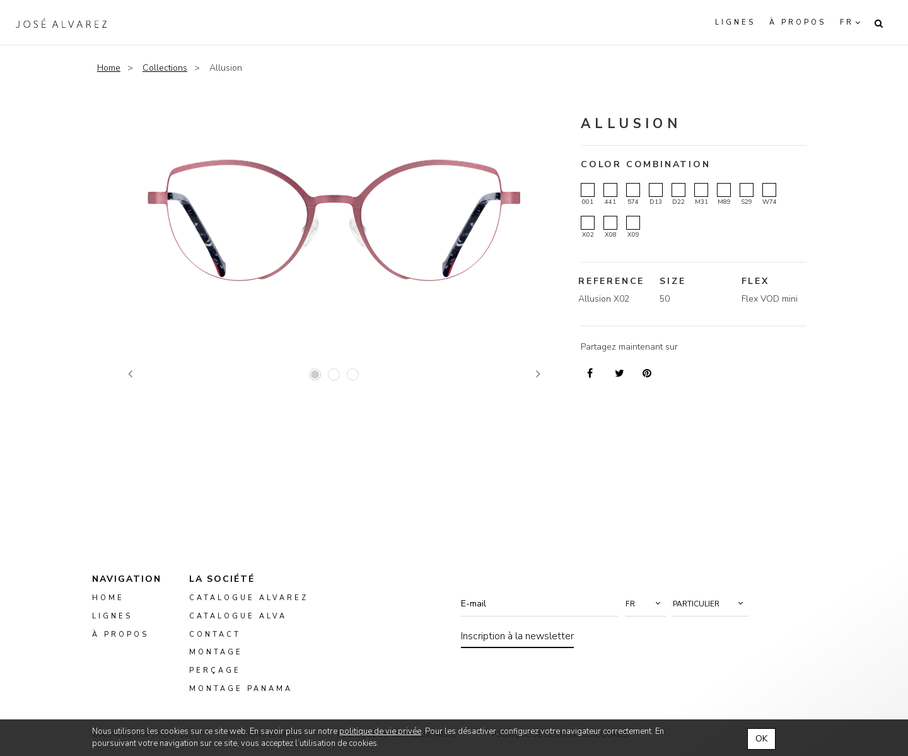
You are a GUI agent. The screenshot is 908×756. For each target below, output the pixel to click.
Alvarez (61, 22)
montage (216, 653)
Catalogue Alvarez (248, 598)
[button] (646, 604)
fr (847, 22)
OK (761, 739)
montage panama (241, 689)
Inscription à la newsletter (517, 636)
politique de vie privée (380, 731)
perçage (215, 670)
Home (108, 68)
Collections (165, 68)
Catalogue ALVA (238, 616)
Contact (215, 634)
